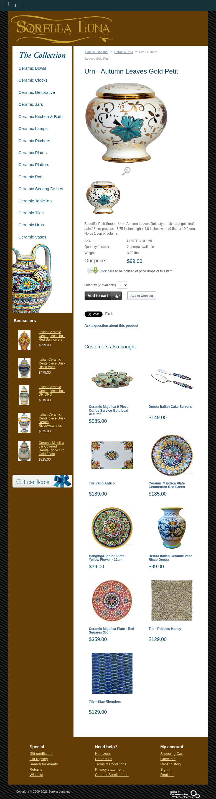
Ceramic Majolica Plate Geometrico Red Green (167, 485)
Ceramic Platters (34, 164)
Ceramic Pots (31, 176)
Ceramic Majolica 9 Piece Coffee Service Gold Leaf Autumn (109, 410)
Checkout (168, 759)
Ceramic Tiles (31, 212)
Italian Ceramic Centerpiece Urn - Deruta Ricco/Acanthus (52, 420)
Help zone (103, 754)
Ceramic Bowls (32, 68)
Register (167, 775)
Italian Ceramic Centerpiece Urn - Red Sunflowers (52, 335)
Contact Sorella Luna (111, 775)
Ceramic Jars (31, 104)
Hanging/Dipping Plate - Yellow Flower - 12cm (107, 558)
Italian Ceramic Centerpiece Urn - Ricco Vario (52, 363)
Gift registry (39, 759)
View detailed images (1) (126, 171)
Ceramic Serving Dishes (41, 188)
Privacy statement (109, 769)
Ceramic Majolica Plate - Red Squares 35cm (111, 630)
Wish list (36, 775)
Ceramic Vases (33, 237)
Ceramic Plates (33, 152)
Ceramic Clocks (33, 80)
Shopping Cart (171, 754)
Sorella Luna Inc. (96, 52)
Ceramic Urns (123, 52)
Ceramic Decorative (37, 92)
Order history (170, 764)
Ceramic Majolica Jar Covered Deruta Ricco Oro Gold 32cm (52, 448)
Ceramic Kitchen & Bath (41, 116)
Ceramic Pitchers (34, 140)
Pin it (109, 314)
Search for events (44, 764)
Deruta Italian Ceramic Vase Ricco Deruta (170, 558)
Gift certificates (42, 754)
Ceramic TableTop (35, 201)
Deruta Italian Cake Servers (170, 407)
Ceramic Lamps (33, 128)
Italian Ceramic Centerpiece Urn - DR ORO (52, 390)
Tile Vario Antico (102, 483)
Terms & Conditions (110, 764)
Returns (36, 769)
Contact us (103, 759)
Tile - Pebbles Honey (165, 629)
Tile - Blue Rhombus (105, 701)
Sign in (165, 769)
